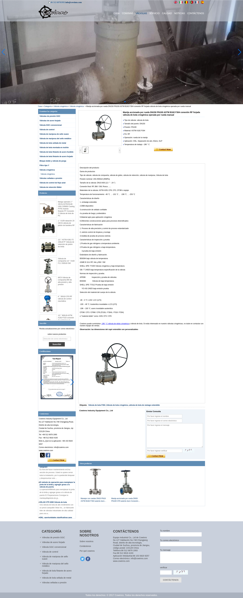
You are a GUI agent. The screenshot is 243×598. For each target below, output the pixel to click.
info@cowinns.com (73, 2)
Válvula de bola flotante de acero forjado (56, 156)
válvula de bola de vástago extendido (144, 405)
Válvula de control (47, 130)
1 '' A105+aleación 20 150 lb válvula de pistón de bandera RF (66, 224)
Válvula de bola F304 (96, 405)
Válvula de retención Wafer (51, 187)
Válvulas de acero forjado (50, 121)
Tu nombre (165, 531)
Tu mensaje (165, 550)
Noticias (179, 13)
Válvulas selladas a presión (51, 178)
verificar (163, 567)
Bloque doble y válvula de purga (53, 161)
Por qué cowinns (87, 551)
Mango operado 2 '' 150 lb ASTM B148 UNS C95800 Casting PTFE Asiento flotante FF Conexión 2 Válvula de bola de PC (66, 210)
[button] (118, 101)
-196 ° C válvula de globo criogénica (115, 324)
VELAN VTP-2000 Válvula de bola (53, 503)
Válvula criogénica (61, 106)
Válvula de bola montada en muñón (54, 148)
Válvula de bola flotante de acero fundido (56, 152)
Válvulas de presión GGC (50, 116)
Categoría (48, 106)
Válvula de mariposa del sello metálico (55, 139)
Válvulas (141, 13)
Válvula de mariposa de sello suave (54, 134)
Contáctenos (195, 13)
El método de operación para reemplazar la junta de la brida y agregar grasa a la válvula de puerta (57, 486)
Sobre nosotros (86, 541)
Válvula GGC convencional (51, 125)
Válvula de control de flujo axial (53, 183)
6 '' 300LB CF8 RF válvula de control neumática (65, 300)
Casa (117, 13)
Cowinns (127, 13)
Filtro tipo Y (44, 165)
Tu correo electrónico (169, 540)
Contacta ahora (57, 460)
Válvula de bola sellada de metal (53, 143)
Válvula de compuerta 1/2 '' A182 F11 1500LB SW (66, 262)
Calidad (167, 13)
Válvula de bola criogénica (117, 405)
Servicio (154, 13)
